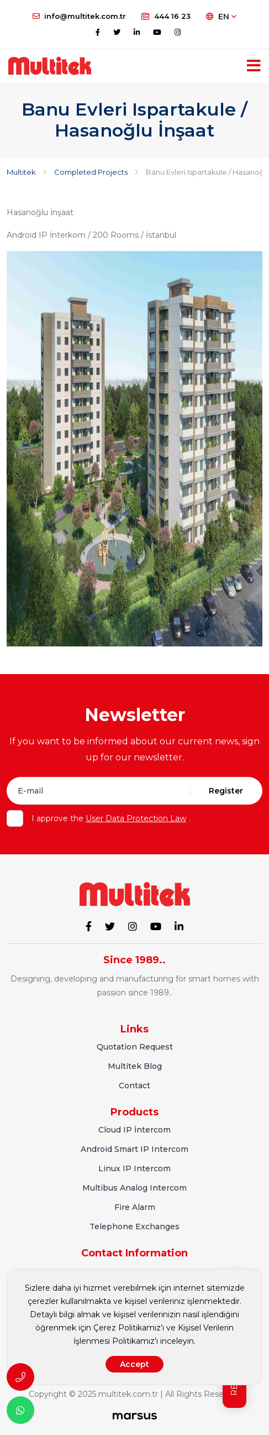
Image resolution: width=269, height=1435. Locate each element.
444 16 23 (166, 16)
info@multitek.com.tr (79, 16)
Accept (134, 1364)
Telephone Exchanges (134, 1227)
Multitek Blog (135, 1066)
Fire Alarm (134, 1207)
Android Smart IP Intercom (134, 1149)
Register (226, 791)
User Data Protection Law (136, 818)
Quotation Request (135, 1047)
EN (221, 16)
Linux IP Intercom (134, 1168)
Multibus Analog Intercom (134, 1188)
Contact (134, 1085)
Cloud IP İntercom (134, 1130)
